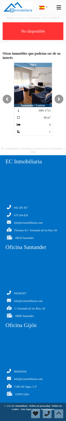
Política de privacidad (40, 406)
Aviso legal (26, 409)
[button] (7, 99)
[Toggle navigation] (58, 7)
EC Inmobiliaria (20, 406)
